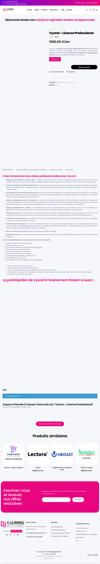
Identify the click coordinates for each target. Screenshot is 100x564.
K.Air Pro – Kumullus (86, 468)
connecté (16, 407)
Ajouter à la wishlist (57, 72)
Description (8, 170)
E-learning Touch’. (55, 552)
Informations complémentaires (31, 170)
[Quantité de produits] (53, 67)
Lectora (37, 468)
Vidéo (57, 85)
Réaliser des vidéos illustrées (65, 82)
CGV (52, 558)
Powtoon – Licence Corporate (13, 468)
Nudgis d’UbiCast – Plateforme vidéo (62, 469)
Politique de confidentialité (45, 556)
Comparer (71, 72)
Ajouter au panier (84, 67)
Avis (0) (69, 170)
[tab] (8, 170)
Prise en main (56, 170)
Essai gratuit (55, 59)
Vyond (56, 37)
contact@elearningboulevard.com (36, 533)
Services (54, 522)
